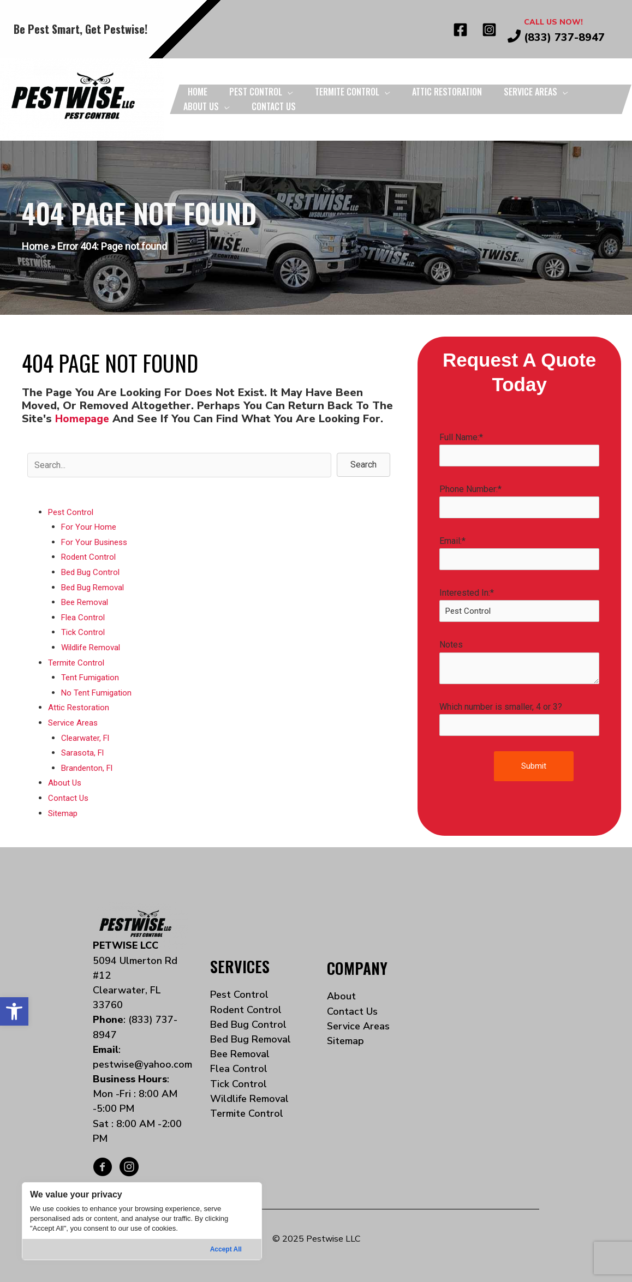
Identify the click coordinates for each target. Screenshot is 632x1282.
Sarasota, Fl (83, 749)
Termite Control (77, 660)
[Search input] (179, 465)
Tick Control (83, 630)
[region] (142, 1221)
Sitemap (64, 808)
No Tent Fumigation (98, 690)
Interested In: (519, 606)
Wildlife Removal (93, 645)
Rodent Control (89, 556)
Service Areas (75, 719)
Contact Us (69, 793)
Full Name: (519, 449)
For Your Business (95, 541)
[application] (288, 92)
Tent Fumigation (91, 675)
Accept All (226, 1249)
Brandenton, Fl (88, 764)
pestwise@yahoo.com (142, 1059)
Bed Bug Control (92, 571)
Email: (519, 554)
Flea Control (84, 615)
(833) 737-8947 (564, 37)
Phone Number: (519, 501)
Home (35, 246)
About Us (65, 779)
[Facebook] (460, 29)
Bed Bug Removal (95, 586)
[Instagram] (489, 29)
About (341, 991)
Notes (519, 664)
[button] (14, 1011)
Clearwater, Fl (86, 734)
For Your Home (89, 527)
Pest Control (72, 512)
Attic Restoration (80, 704)
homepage (83, 418)
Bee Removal (86, 601)
